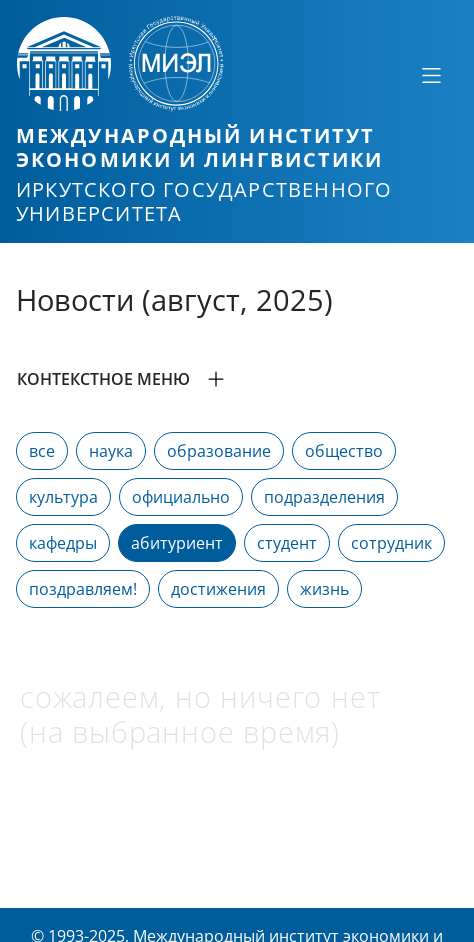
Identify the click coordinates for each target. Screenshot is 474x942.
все (42, 451)
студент (287, 543)
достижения (218, 589)
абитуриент (177, 543)
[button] (237, 379)
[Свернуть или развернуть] (431, 75)
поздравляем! (83, 589)
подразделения (324, 497)
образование (219, 451)
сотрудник (391, 543)
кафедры (63, 543)
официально (181, 497)
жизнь (324, 589)
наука (111, 451)
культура (63, 497)
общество (344, 451)
